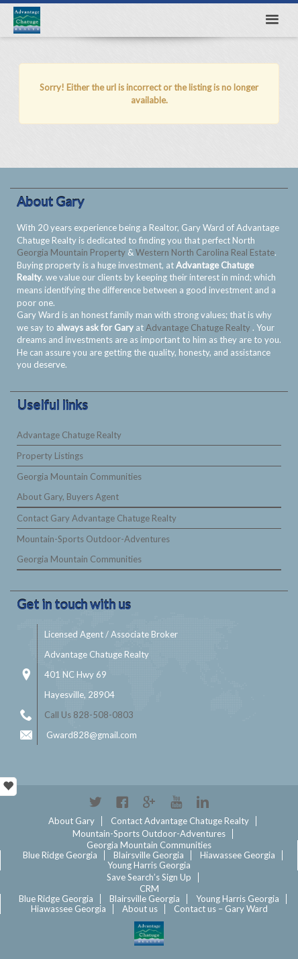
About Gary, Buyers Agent (68, 496)
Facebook (122, 802)
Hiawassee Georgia (237, 855)
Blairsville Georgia (148, 855)
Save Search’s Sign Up (149, 877)
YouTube (176, 802)
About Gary (71, 820)
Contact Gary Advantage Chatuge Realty (97, 518)
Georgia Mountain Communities (79, 476)
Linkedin (203, 802)
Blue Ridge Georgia (60, 855)
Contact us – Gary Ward (221, 908)
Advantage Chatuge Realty (199, 327)
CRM (149, 888)
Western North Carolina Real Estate (205, 252)
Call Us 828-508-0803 (89, 714)
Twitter (95, 802)
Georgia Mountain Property (72, 252)
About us (140, 908)
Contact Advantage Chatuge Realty (180, 820)
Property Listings (50, 455)
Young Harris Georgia (149, 865)
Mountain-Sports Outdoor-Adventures (93, 539)
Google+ (149, 802)
